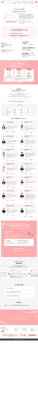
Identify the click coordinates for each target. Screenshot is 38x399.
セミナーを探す (17, 1)
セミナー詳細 (7, 176)
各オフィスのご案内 (31, 1)
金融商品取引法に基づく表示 (33, 388)
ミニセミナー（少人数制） (15, 137)
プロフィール (4, 160)
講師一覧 (24, 1)
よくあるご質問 (15, 388)
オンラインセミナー (31, 137)
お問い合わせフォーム (24, 388)
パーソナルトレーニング (23, 137)
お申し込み (13, 176)
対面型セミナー (7, 137)
